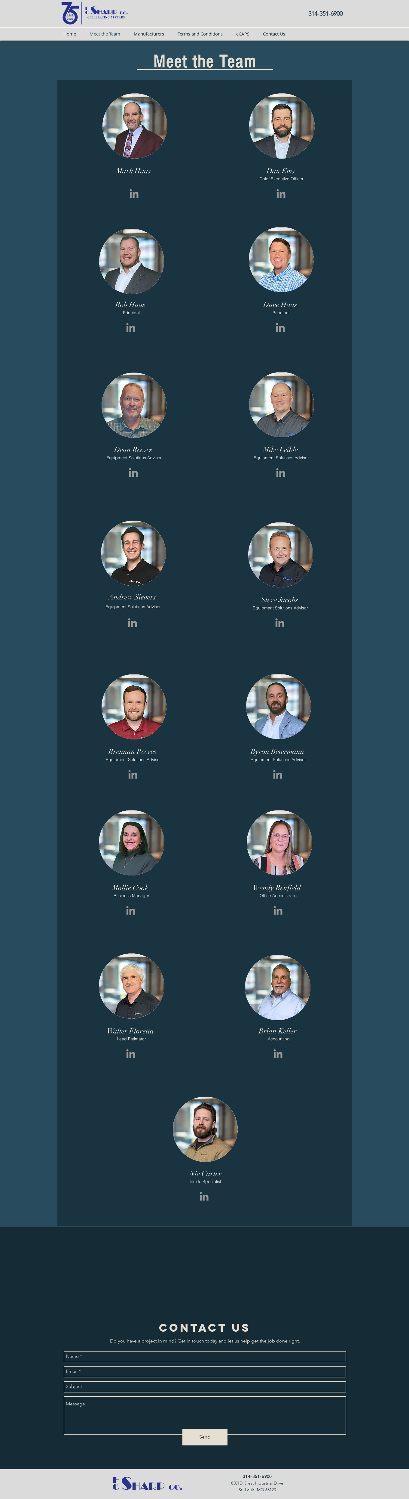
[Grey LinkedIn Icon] (134, 193)
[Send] (204, 1437)
